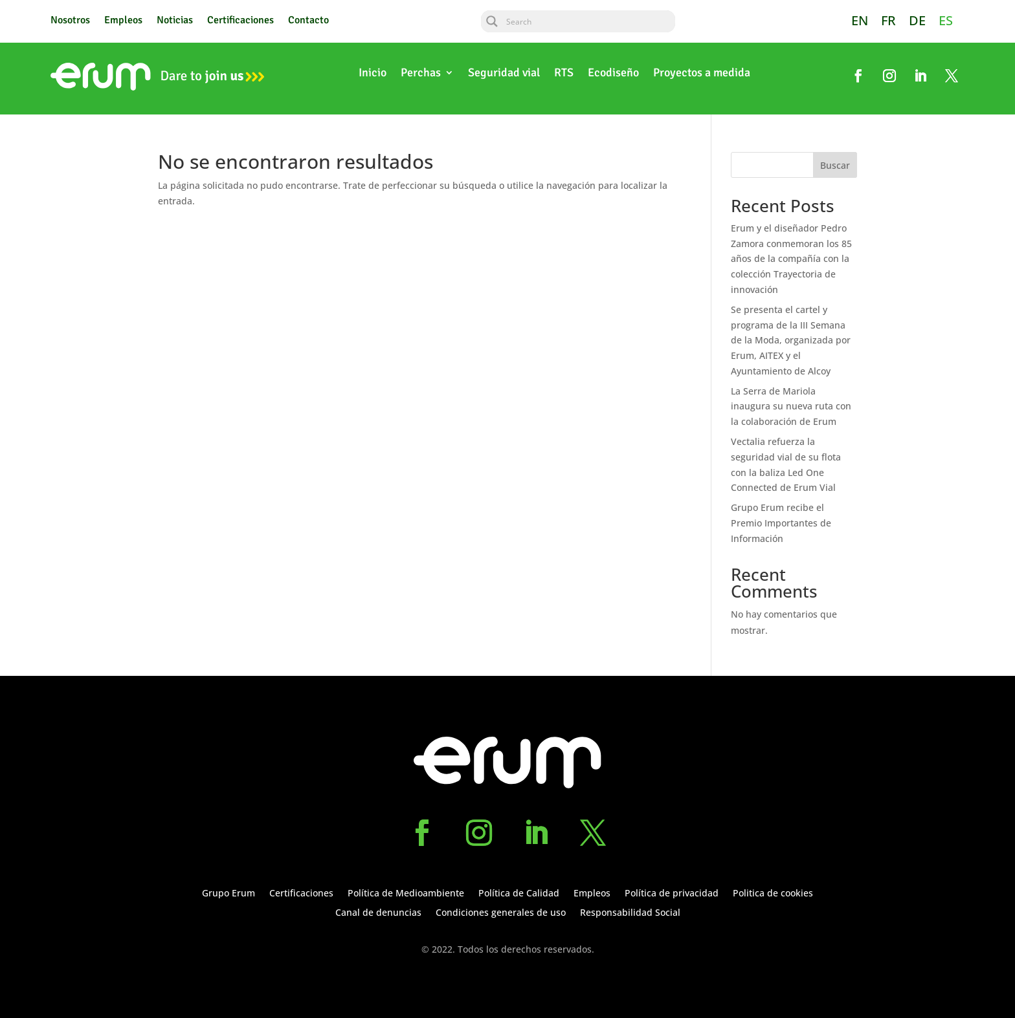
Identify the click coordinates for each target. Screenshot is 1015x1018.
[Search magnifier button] (492, 21)
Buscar (835, 165)
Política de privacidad (672, 894)
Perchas (421, 74)
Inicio (372, 74)
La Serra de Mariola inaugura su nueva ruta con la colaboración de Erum (791, 406)
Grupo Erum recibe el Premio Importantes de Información (781, 523)
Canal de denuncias (378, 913)
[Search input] (589, 21)
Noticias (175, 21)
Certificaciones (240, 21)
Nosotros (70, 21)
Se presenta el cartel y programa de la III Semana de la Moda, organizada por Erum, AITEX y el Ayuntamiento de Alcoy (791, 340)
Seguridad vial (504, 74)
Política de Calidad (518, 894)
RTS (564, 74)
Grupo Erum (228, 894)
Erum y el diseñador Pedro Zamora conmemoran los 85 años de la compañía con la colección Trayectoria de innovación (791, 259)
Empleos (123, 21)
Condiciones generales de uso (501, 913)
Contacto (308, 21)
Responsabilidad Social (630, 913)
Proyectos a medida (701, 74)
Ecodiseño (613, 74)
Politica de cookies (773, 894)
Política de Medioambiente (406, 894)
